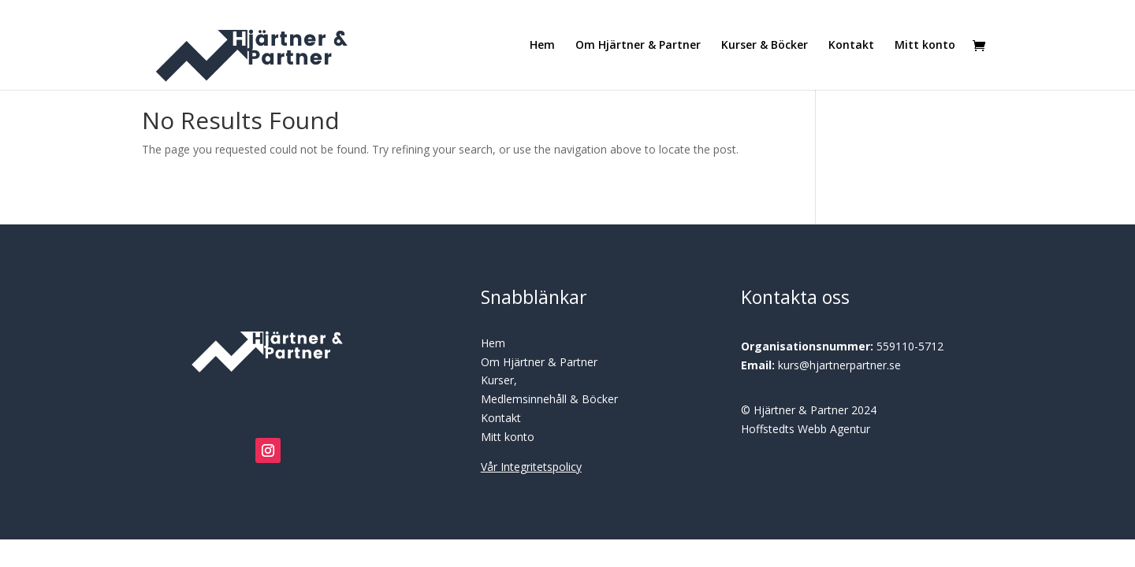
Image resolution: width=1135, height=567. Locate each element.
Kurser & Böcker (764, 45)
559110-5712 (909, 346)
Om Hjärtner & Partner (638, 45)
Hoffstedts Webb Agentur (805, 428)
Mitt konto (925, 45)
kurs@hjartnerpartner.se (839, 365)
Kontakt (851, 45)
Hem (542, 45)
